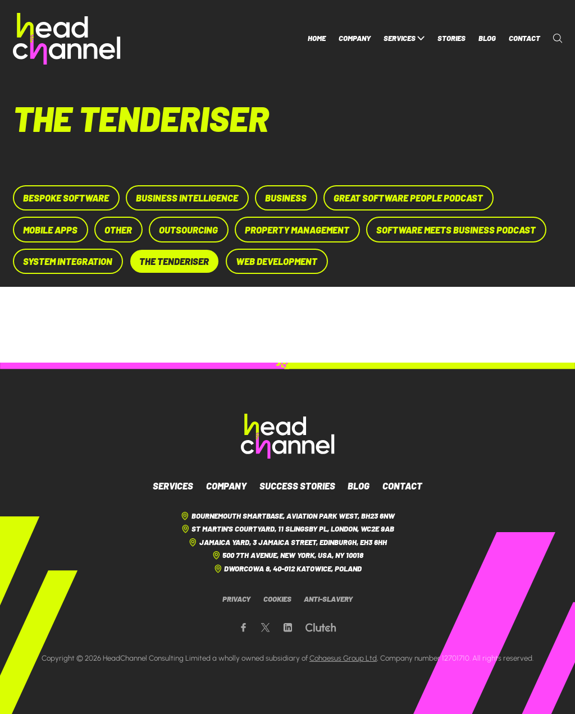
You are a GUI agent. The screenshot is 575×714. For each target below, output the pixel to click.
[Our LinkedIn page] (288, 628)
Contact (524, 38)
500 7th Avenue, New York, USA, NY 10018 (288, 555)
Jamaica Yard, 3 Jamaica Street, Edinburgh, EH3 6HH (287, 542)
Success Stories (297, 485)
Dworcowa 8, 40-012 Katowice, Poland (287, 569)
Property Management (297, 229)
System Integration (67, 261)
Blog (487, 38)
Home (317, 38)
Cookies (277, 598)
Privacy (236, 598)
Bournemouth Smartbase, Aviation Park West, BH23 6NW (287, 516)
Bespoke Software (66, 197)
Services (404, 38)
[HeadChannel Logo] (288, 436)
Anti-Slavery (328, 598)
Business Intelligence (187, 197)
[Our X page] (265, 628)
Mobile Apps (50, 229)
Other (118, 229)
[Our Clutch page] (320, 628)
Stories (451, 38)
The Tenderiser (174, 261)
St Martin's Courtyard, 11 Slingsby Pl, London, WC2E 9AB (288, 529)
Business (286, 197)
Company (355, 38)
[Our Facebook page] (243, 628)
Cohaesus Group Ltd (343, 657)
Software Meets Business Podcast (456, 229)
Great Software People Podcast (408, 197)
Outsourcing (188, 229)
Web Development (276, 261)
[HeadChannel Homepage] (67, 39)
